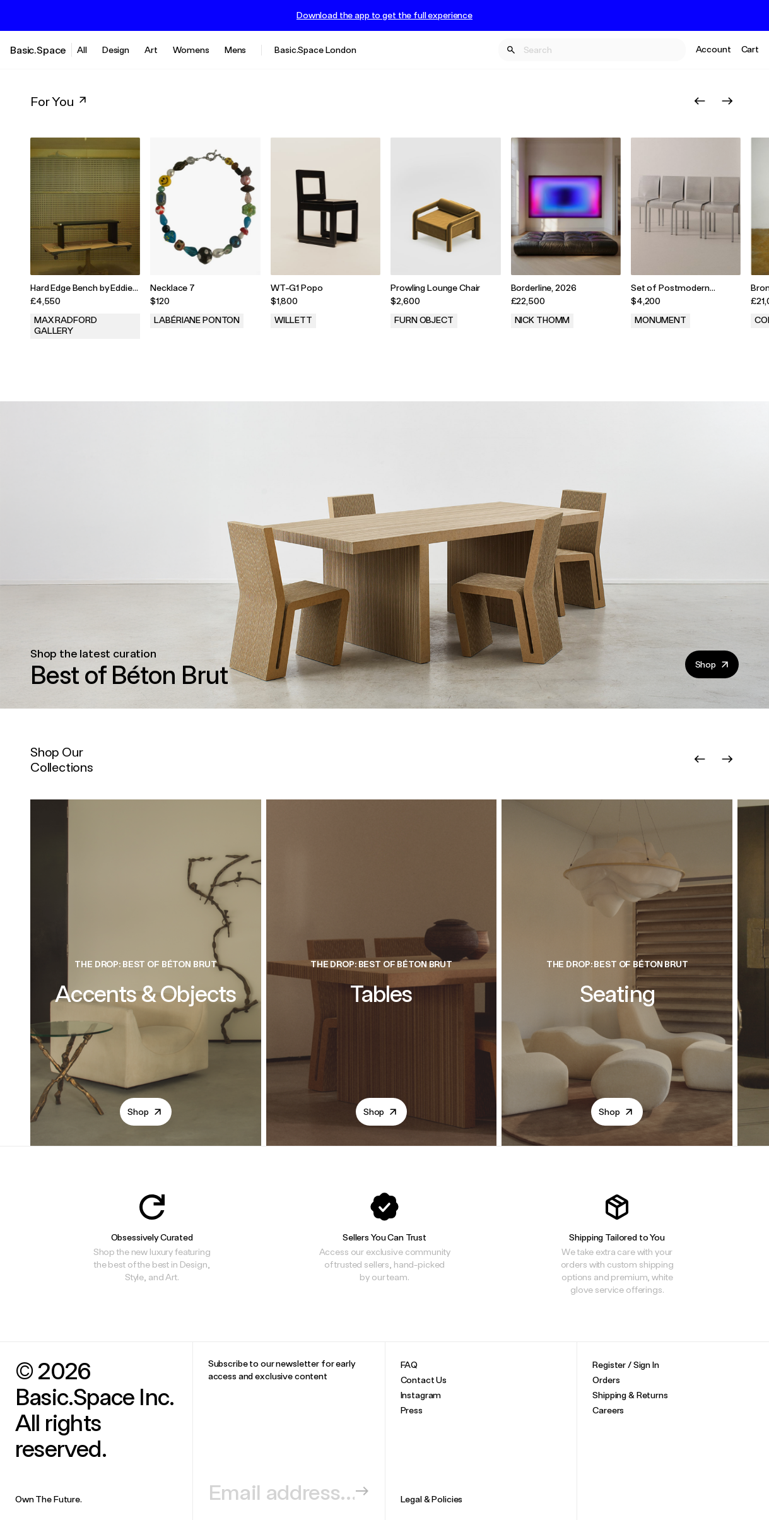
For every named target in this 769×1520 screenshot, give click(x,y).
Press (412, 1410)
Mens (235, 49)
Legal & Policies (432, 1498)
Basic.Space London (315, 49)
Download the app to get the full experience (384, 15)
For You (59, 101)
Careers (608, 1410)
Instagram (421, 1394)
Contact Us (424, 1379)
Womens (191, 49)
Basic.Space (38, 50)
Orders (605, 1379)
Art (151, 49)
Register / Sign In (625, 1364)
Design (115, 49)
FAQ (409, 1364)
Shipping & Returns (629, 1394)
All (82, 49)
